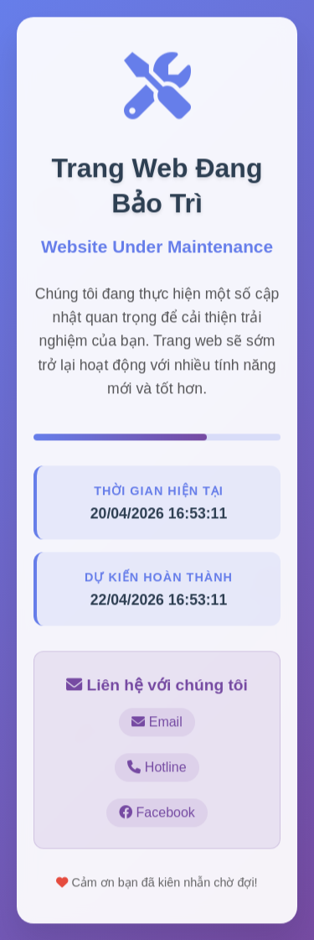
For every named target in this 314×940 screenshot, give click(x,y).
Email (156, 722)
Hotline (156, 768)
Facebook (157, 813)
